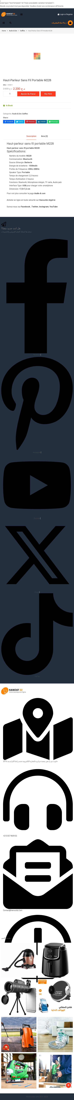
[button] (21, 14)
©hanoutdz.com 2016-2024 (37, 1097)
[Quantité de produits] (9, 93)
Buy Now (48, 94)
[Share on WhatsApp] (53, 121)
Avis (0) (44, 136)
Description (31, 136)
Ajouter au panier (28, 94)
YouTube (53, 206)
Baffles (22, 31)
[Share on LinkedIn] (42, 121)
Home (4, 31)
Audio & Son (13, 31)
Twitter (34, 206)
